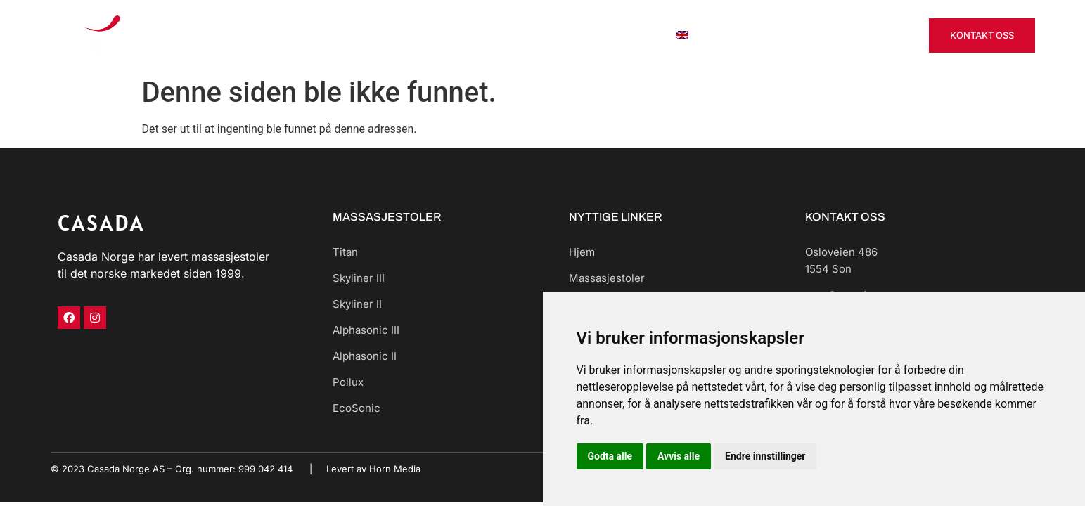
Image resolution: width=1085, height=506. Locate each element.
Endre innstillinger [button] (765, 456)
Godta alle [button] (610, 456)
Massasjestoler (465, 34)
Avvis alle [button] (678, 456)
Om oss (632, 34)
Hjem (393, 34)
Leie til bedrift (558, 34)
